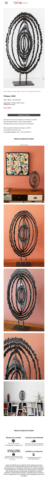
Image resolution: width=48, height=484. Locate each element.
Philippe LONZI (10, 96)
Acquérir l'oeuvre (24, 115)
